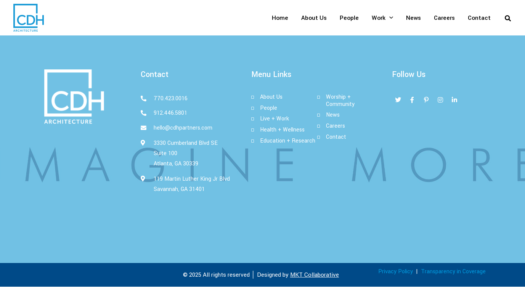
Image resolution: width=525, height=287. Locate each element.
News (413, 18)
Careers (444, 18)
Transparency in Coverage (453, 272)
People (349, 18)
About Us (314, 18)
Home (280, 18)
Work (382, 18)
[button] (508, 18)
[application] (389, 18)
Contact (479, 18)
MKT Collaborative (314, 275)
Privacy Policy (395, 272)
